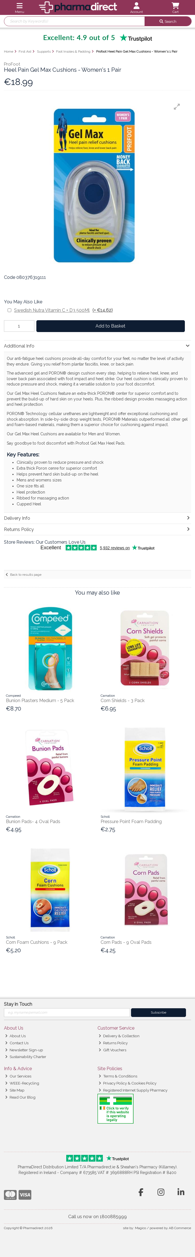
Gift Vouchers (112, 1050)
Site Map (15, 1090)
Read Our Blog (20, 1097)
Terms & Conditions (118, 1076)
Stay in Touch (18, 1004)
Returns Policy (113, 1043)
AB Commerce (180, 1228)
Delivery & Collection (119, 1036)
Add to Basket (110, 326)
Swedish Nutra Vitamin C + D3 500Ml (63, 310)
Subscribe (158, 1012)
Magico (140, 1228)
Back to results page (25, 575)
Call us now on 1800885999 (97, 1216)
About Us (15, 1036)
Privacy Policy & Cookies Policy (127, 1083)
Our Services (18, 1076)
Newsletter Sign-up (24, 1050)
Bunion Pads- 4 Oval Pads (33, 821)
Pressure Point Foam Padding (131, 821)
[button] (176, 106)
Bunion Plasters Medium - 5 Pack (40, 700)
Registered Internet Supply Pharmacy (133, 1090)
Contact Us (16, 1043)
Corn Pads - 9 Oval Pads (126, 942)
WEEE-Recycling (22, 1083)
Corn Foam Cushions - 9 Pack (36, 942)
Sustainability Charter (25, 1056)
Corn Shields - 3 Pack (123, 700)
